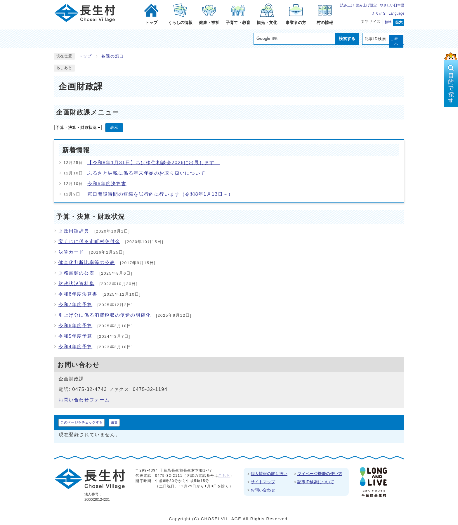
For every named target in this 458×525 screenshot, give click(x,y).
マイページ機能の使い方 (319, 473)
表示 (396, 41)
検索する (347, 38)
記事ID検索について (315, 481)
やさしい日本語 (392, 5)
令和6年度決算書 (106, 183)
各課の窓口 (112, 56)
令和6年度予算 (75, 325)
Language (396, 13)
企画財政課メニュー (87, 112)
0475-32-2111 (169, 476)
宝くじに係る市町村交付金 (89, 241)
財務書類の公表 (76, 273)
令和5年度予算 (75, 336)
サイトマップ (263, 481)
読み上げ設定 (366, 5)
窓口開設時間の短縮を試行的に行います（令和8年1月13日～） (160, 194)
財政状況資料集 (76, 283)
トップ (85, 56)
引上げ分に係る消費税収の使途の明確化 (104, 315)
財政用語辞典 (73, 230)
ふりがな (379, 13)
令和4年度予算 (75, 346)
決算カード (71, 251)
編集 (114, 422)
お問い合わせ (263, 490)
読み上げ (347, 5)
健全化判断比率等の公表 (86, 262)
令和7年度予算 (75, 304)
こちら (224, 476)
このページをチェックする (81, 422)
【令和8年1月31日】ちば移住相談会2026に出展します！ (153, 162)
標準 (388, 22)
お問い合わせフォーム (84, 399)
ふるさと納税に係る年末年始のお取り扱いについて (146, 173)
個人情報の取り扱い (269, 473)
